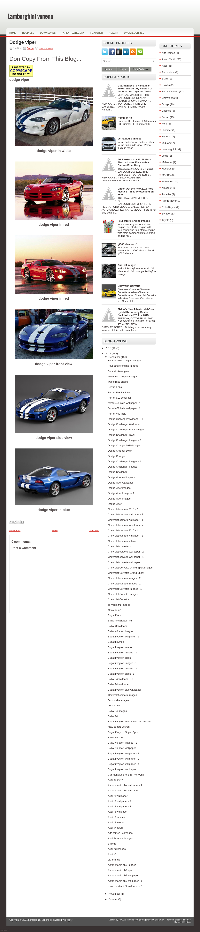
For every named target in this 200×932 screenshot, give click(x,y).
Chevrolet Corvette (129, 285)
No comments (46, 48)
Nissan (166, 187)
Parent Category (72, 33)
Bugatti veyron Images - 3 (122, 652)
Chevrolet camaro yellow (121, 541)
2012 (108, 353)
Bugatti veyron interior (120, 647)
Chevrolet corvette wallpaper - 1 (126, 556)
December (115, 357)
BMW (165, 78)
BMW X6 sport (116, 737)
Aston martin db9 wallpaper (123, 875)
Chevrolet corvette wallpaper (124, 562)
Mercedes (167, 181)
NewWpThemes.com (129, 920)
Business (28, 33)
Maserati (167, 168)
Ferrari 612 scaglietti (119, 397)
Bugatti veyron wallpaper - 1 (123, 636)
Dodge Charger (116, 456)
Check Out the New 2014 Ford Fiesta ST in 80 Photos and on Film (136, 191)
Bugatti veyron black (119, 657)
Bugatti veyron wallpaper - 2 (123, 758)
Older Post (94, 530)
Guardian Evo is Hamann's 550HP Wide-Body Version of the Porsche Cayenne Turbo (135, 88)
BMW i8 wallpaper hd (120, 620)
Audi (164, 65)
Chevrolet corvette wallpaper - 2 (126, 551)
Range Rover (169, 200)
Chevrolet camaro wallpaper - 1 (125, 519)
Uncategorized (134, 33)
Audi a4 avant (115, 827)
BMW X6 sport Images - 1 (122, 742)
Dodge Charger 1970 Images (124, 445)
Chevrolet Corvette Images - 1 (125, 588)
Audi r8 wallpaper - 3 (119, 795)
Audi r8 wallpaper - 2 (119, 801)
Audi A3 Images (117, 848)
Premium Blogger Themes (178, 920)
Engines (166, 110)
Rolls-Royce (168, 207)
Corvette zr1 (115, 610)
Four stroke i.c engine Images (124, 360)
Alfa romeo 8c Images (120, 832)
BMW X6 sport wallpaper (122, 748)
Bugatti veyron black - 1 (121, 673)
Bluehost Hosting (182, 922)
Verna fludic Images (129, 138)
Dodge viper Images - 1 (121, 493)
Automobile (168, 72)
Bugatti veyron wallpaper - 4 (123, 764)
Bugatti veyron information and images (129, 721)
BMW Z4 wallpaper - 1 (120, 679)
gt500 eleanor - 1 (128, 244)
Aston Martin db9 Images (122, 864)
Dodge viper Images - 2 (121, 487)
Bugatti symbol (116, 641)
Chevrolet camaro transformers (125, 525)
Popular (109, 69)
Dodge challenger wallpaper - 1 (125, 418)
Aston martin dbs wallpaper (123, 790)
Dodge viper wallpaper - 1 (122, 477)
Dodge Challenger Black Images (126, 429)
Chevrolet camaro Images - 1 (124, 583)
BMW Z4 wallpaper (118, 684)
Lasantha (159, 920)
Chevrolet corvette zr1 (120, 546)
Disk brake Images (118, 700)
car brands (114, 859)
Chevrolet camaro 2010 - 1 (123, 530)
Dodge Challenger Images (122, 466)
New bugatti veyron (118, 726)
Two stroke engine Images (122, 376)
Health (113, 33)
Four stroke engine (118, 371)
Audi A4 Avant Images (120, 838)
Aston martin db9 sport (120, 870)
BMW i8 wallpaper (118, 626)
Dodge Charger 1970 (119, 450)
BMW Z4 (113, 716)
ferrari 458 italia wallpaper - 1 (124, 403)
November (115, 893)
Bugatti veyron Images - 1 (122, 663)
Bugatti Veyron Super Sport (123, 732)
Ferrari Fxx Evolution (119, 392)
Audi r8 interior (116, 822)
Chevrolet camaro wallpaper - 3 (125, 535)
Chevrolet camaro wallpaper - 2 (125, 514)
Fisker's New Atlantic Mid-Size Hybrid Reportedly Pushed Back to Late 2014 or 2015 (136, 312)
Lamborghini (169, 149)
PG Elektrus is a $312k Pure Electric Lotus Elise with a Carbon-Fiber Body (134, 162)
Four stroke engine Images (134, 220)
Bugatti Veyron (116, 615)
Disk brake (114, 705)
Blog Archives (140, 69)
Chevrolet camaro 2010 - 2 (123, 509)
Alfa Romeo (168, 52)
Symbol (166, 213)
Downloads (48, 33)
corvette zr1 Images (119, 604)
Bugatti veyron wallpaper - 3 (123, 753)
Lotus (165, 155)
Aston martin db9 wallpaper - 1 (125, 880)
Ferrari (165, 117)
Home (12, 33)
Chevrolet (167, 97)
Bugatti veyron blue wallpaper (124, 689)
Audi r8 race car (117, 817)
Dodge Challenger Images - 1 (124, 461)
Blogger (68, 920)
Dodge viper (22, 42)
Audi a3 (112, 854)
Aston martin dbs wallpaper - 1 (125, 785)
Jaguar (166, 142)
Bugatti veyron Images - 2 (122, 668)
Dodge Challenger (118, 471)
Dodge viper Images (119, 498)
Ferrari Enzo (115, 387)
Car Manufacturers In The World (126, 774)
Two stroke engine (118, 381)
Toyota (165, 220)
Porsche (166, 194)
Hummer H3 (125, 117)
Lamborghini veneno (30, 16)
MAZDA (166, 175)
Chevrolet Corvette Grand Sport (125, 572)
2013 (108, 348)
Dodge (30, 48)
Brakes (166, 85)
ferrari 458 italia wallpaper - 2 (124, 408)
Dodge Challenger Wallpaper (124, 424)
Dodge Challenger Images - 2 (124, 440)
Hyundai (166, 136)
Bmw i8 (112, 843)
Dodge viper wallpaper (120, 482)
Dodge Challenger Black (121, 434)
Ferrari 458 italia (117, 413)
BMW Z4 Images (117, 711)
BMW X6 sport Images (120, 631)
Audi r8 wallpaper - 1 (119, 806)
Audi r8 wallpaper (117, 811)
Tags (123, 69)
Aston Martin (169, 59)
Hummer (167, 130)
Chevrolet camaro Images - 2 (124, 578)
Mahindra (167, 162)
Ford (164, 123)
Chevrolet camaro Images (122, 695)
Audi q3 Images (127, 265)
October (113, 899)
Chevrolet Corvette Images (123, 594)
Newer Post (14, 530)
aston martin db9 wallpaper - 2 (125, 886)
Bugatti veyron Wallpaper (122, 769)
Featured (96, 33)
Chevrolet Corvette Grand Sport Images (130, 567)
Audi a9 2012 (115, 779)
